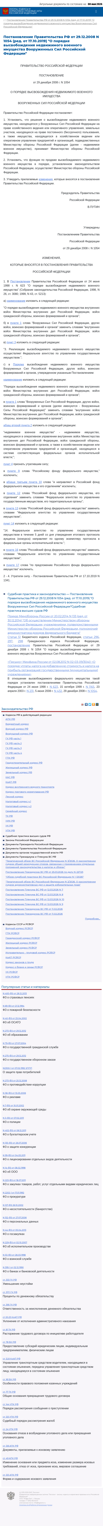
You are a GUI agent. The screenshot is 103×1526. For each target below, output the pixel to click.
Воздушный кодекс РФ (19, 733)
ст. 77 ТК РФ (9, 1392)
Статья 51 (14, 637)
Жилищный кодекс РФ (19, 767)
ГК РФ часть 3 (14, 748)
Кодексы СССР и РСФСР (20, 924)
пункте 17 (12, 565)
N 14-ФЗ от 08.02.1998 (14, 1167)
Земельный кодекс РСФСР (21, 947)
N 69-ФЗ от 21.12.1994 (13, 1006)
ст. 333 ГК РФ (10, 1280)
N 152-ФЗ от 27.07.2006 (15, 1217)
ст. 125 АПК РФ (10, 1475)
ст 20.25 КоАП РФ (12, 1317)
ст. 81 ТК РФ (9, 1329)
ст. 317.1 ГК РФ (10, 1292)
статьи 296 (91, 637)
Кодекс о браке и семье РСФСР (24, 967)
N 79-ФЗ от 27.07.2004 (14, 1043)
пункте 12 (13, 493)
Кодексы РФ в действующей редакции (29, 715)
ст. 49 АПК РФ (10, 1458)
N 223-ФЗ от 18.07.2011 (14, 1180)
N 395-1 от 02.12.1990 (13, 1267)
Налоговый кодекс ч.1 (18, 801)
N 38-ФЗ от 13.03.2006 (14, 1093)
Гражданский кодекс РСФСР (23, 938)
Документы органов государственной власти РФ (34, 852)
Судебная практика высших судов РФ (28, 836)
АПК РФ (10, 719)
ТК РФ (9, 816)
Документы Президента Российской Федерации (34, 844)
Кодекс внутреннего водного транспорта (30, 786)
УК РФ (9, 825)
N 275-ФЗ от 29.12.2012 (14, 1055)
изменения (45, 179)
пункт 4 (8, 464)
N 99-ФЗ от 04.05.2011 (14, 1155)
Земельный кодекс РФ (19, 772)
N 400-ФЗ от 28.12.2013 (15, 993)
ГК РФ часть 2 (14, 743)
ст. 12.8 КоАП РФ (11, 1358)
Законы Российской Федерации (25, 840)
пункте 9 (13, 471)
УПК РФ (10, 830)
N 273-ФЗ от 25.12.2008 (15, 1080)
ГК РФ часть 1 (13, 738)
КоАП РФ (11, 782)
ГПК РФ (10, 757)
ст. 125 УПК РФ (10, 1416)
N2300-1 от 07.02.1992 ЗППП (17, 1068)
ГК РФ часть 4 (14, 753)
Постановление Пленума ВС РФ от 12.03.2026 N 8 (34, 894)
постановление (19, 645)
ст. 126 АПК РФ (10, 1446)
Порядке (18, 364)
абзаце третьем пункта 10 (24, 482)
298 (20, 641)
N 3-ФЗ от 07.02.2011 (13, 1118)
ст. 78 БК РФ (9, 1342)
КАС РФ (10, 777)
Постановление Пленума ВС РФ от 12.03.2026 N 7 (34, 889)
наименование (16, 300)
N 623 (54, 686)
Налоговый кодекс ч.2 (18, 806)
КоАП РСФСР (13, 957)
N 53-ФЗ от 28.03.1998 (14, 1255)
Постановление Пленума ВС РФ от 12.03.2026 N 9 (34, 904)
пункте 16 (12, 549)
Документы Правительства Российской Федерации (36, 848)
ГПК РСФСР (12, 933)
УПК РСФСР (12, 976)
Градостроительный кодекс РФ (24, 762)
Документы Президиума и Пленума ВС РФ (31, 856)
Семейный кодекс (16, 811)
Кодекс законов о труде (20, 962)
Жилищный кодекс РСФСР (21, 942)
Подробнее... (92, 918)
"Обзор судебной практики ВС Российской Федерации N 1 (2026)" (45, 876)
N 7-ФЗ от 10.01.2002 (13, 1105)
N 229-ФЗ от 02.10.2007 (15, 1242)
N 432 (58, 691)
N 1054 (92, 691)
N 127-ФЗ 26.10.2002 (13, 1205)
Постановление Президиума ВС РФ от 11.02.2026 (34, 909)
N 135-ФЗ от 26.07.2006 (15, 1143)
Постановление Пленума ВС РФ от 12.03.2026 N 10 (35, 899)
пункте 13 (12, 508)
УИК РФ (10, 820)
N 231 (30, 691)
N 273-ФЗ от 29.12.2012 (14, 1030)
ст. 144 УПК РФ (10, 1404)
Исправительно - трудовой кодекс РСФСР (30, 952)
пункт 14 (8, 523)
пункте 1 (16, 322)
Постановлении (20, 281)
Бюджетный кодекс (17, 724)
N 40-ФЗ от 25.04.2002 (15, 1018)
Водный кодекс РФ (17, 728)
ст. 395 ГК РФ (10, 1304)
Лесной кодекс (14, 796)
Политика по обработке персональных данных (35, 1505)
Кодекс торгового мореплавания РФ (27, 791)
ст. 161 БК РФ (9, 1379)
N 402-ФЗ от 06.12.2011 (14, 1130)
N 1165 (90, 686)
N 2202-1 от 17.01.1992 (13, 1192)
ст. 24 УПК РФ (10, 1429)
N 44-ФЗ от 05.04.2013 (14, 1230)
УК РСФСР (12, 972)
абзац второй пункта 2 (17, 425)
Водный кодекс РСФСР (19, 928)
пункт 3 (11, 342)
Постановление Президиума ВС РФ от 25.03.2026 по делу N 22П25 (44, 872)
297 (10, 641)
